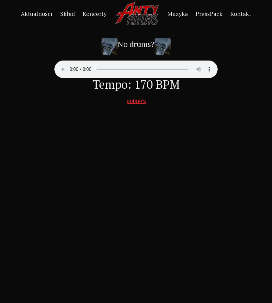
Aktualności (36, 13)
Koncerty (95, 13)
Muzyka (177, 13)
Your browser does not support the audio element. (136, 69)
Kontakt (240, 13)
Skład (67, 13)
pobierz (136, 101)
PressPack (209, 13)
